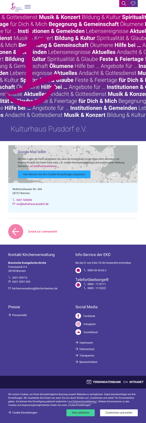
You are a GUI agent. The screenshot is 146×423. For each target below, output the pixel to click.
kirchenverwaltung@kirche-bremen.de (35, 288)
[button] (28, 7)
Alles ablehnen (80, 412)
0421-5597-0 (19, 277)
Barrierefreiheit (88, 362)
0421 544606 (24, 199)
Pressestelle (19, 315)
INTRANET (136, 382)
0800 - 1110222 (97, 288)
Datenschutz (87, 349)
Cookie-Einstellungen (24, 412)
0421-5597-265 (21, 281)
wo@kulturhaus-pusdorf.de (32, 204)
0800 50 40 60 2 (97, 270)
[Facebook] (85, 316)
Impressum (86, 342)
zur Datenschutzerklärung (43, 166)
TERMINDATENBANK (107, 382)
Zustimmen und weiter (118, 412)
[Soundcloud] (86, 332)
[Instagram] (85, 324)
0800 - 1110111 (97, 284)
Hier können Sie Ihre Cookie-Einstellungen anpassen (54, 174)
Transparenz (86, 355)
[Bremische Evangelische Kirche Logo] (16, 6)
